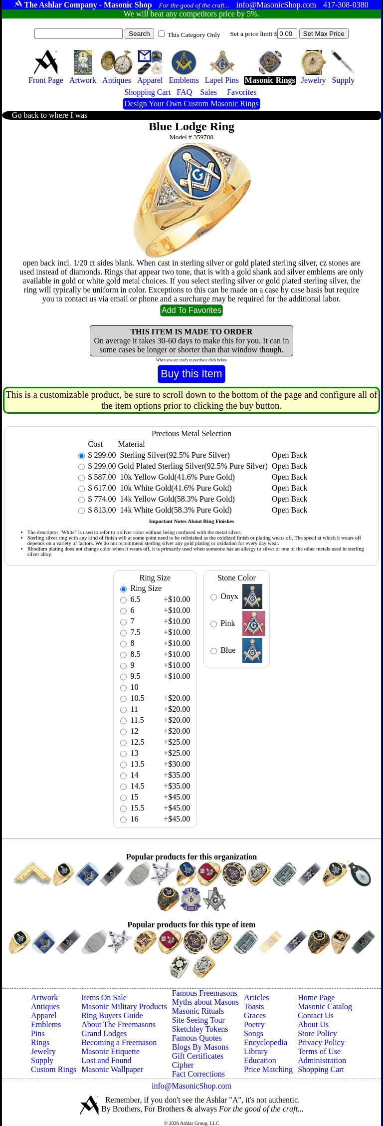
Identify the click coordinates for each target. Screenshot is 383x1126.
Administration (322, 1060)
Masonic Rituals (198, 1011)
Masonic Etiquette (110, 1051)
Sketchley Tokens (200, 1029)
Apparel (44, 1015)
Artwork (44, 997)
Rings (40, 1042)
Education (260, 1060)
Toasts (254, 1006)
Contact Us (316, 1015)
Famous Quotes (197, 1038)
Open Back (290, 455)
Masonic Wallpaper (112, 1069)
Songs (253, 1033)
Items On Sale (104, 997)
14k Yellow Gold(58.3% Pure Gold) (176, 499)
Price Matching (268, 1069)
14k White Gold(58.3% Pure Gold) (175, 510)
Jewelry (43, 1051)
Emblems (46, 1024)
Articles (256, 997)
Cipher (183, 1065)
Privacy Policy (321, 1042)
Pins (38, 1033)
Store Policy (317, 1033)
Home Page (316, 997)
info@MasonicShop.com (191, 1086)
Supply (42, 1060)
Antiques (45, 1006)
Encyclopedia (265, 1042)
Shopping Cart (321, 1069)
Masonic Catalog (325, 1006)
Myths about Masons (205, 1002)
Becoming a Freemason (119, 1042)
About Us (313, 1024)
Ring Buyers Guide (112, 1015)
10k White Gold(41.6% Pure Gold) (175, 488)
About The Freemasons (118, 1024)
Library (256, 1051)
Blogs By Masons (200, 1047)
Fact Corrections (198, 1074)
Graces (255, 1015)
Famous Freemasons (204, 993)
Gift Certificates (198, 1056)
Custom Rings (53, 1069)
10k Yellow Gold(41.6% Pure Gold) (176, 477)
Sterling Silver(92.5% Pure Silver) (174, 455)
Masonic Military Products (124, 1006)
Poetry (254, 1024)
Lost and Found (106, 1060)
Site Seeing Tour (198, 1020)
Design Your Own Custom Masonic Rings (191, 103)
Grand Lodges (104, 1033)
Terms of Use (319, 1051)
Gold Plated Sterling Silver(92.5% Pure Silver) (193, 466)
